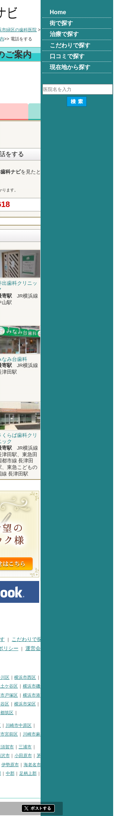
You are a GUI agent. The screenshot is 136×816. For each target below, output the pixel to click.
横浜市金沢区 (16, 695)
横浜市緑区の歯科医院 (87, 29)
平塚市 (39, 755)
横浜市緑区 (40, 703)
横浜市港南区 (108, 695)
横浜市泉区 (13, 712)
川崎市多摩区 (46, 734)
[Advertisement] (68, 83)
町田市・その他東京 (44, 782)
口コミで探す (18, 648)
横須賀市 (77, 746)
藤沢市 (75, 755)
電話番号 (51, 111)
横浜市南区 (40, 686)
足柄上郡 (100, 773)
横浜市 (9, 677)
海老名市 (105, 764)
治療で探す (64, 639)
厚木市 (44, 764)
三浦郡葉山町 (16, 755)
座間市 (9, 773)
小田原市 (95, 755)
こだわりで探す (102, 639)
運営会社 (108, 648)
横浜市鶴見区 (34, 677)
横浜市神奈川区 (66, 677)
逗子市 (9, 764)
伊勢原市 (82, 764)
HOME (10, 639)
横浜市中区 (13, 686)
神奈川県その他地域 (22, 746)
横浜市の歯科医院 (40, 29)
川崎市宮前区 (77, 734)
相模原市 (55, 746)
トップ (9, 29)
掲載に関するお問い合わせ (33, 657)
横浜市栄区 (97, 703)
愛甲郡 (120, 773)
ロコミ (117, 111)
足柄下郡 (11, 782)
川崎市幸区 (62, 725)
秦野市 (26, 764)
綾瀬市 (48, 773)
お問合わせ (84, 111)
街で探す (34, 639)
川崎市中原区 (91, 725)
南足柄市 (29, 773)
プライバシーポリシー (65, 648)
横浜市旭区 (13, 703)
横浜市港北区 (46, 695)
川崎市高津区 (16, 734)
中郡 (82, 773)
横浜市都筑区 (73, 712)
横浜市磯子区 (108, 686)
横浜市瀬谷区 (68, 703)
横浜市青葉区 (42, 712)
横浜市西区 (97, 677)
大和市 (62, 764)
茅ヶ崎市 (118, 755)
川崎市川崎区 (34, 725)
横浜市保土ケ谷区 (72, 686)
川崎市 (9, 725)
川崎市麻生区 (108, 734)
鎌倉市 (57, 755)
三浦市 (97, 746)
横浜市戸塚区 (77, 695)
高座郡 (67, 773)
